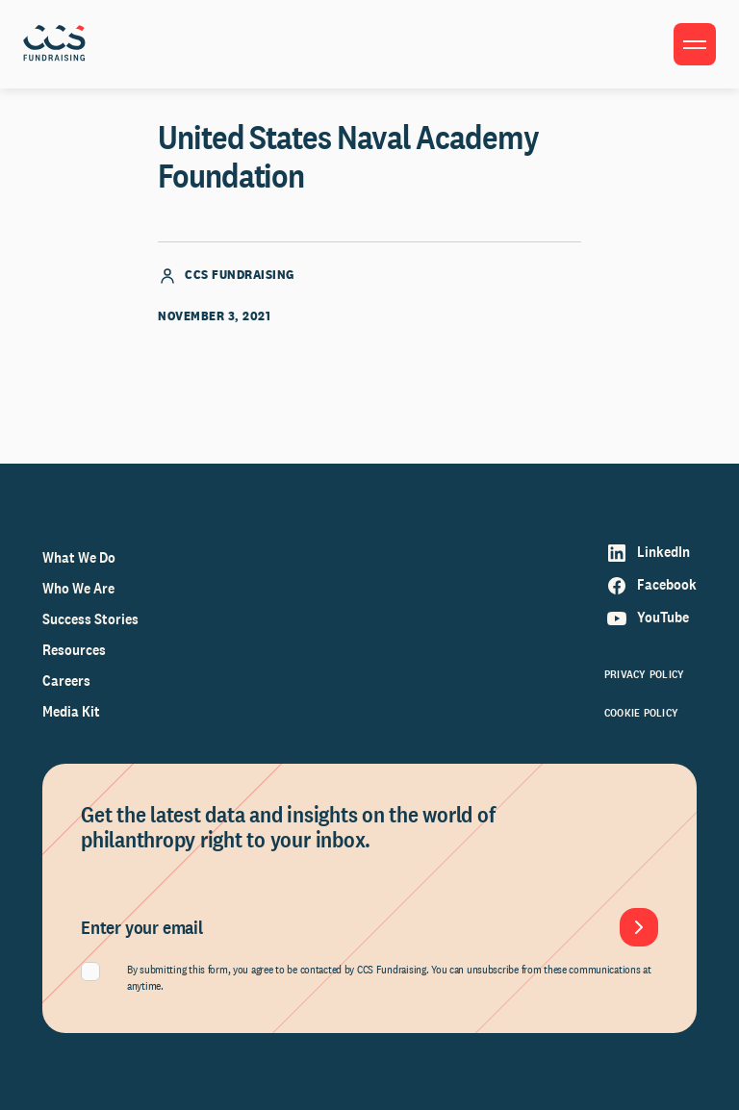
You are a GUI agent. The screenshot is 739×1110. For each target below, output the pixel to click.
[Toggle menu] (695, 44)
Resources (74, 650)
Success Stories (90, 619)
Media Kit (71, 711)
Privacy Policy (644, 674)
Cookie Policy (641, 712)
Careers (66, 680)
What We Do (78, 557)
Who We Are (78, 588)
